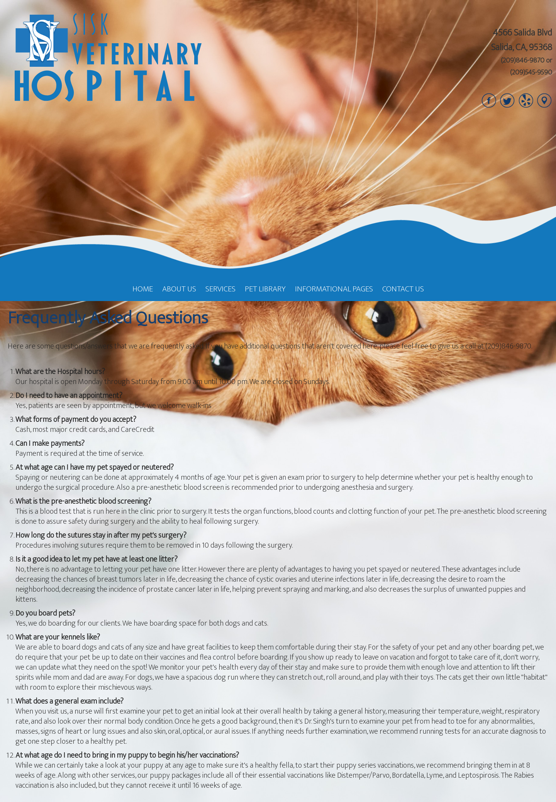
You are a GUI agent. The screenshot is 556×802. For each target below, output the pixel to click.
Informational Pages (334, 289)
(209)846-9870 (522, 60)
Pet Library (265, 289)
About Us (179, 289)
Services (220, 289)
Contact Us (403, 289)
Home (142, 289)
